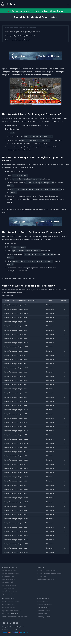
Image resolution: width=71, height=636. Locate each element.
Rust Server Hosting (8, 582)
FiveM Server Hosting (8, 579)
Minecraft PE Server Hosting (10, 573)
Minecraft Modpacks (8, 608)
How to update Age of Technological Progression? (20, 36)
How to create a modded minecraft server (14, 617)
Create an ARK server (43, 611)
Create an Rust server (43, 614)
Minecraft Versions (7, 605)
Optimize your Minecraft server (11, 611)
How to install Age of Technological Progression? (20, 28)
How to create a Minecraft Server (12, 602)
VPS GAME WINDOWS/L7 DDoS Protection (49, 573)
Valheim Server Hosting (9, 585)
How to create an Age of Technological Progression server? (22, 32)
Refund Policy (13, 629)
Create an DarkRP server (44, 605)
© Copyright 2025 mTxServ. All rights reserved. (14, 627)
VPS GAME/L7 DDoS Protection (46, 570)
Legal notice (5, 629)
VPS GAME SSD (41, 576)
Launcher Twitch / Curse (39, 125)
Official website (7, 296)
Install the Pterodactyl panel (45, 579)
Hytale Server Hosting (8, 594)
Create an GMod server (44, 602)
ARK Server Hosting (8, 588)
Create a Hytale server (43, 617)
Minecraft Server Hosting (9, 570)
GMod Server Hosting (8, 576)
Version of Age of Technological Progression (18, 40)
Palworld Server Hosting (9, 591)
